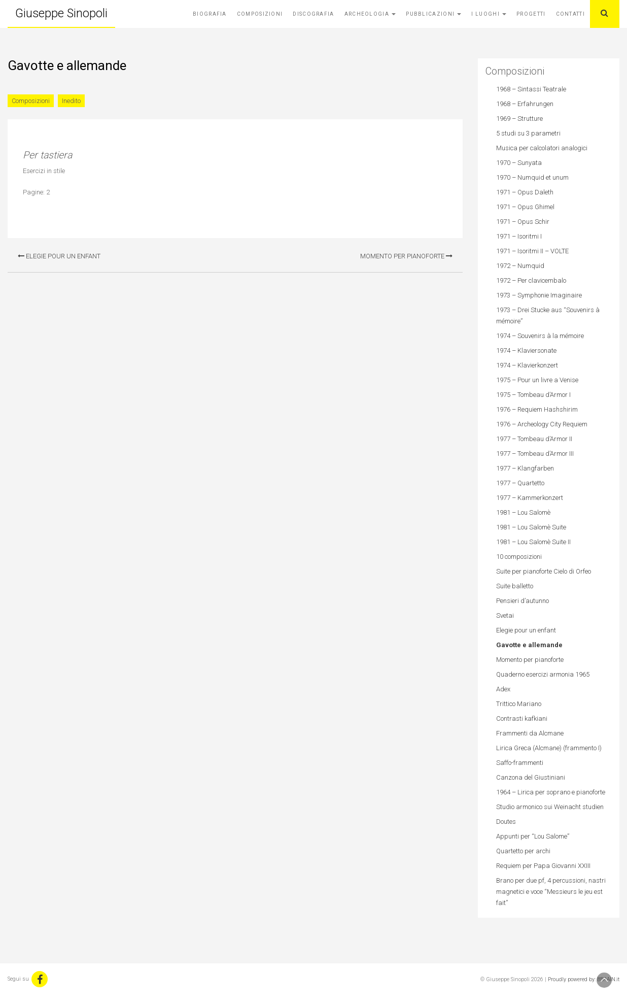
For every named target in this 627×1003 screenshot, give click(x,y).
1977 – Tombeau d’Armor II (534, 439)
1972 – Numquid (520, 266)
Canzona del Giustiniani (530, 777)
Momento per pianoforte (406, 256)
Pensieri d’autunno (522, 601)
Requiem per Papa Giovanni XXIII (543, 866)
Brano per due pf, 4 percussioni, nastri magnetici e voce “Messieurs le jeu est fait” (551, 892)
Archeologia (370, 14)
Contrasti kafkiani (521, 718)
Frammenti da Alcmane (530, 733)
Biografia (210, 14)
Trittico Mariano (518, 704)
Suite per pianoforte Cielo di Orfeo (543, 571)
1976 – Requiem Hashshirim (537, 409)
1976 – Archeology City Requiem (541, 424)
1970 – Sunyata (519, 162)
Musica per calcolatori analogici (541, 148)
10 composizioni (519, 556)
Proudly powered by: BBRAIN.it (583, 979)
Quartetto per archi (523, 851)
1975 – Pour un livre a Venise (537, 380)
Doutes (506, 821)
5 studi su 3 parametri (528, 133)
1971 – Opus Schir (522, 221)
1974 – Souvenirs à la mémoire (540, 336)
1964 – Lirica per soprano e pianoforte (550, 792)
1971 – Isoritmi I (519, 236)
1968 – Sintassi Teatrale (531, 89)
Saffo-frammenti (519, 762)
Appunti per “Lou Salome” (532, 836)
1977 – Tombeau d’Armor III (535, 453)
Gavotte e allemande (529, 645)
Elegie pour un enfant (59, 256)
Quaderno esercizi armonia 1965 (542, 674)
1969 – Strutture (519, 118)
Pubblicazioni (433, 14)
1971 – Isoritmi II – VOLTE (532, 251)
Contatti (570, 14)
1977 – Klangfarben (525, 468)
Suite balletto (514, 586)
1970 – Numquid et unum (532, 177)
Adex (503, 689)
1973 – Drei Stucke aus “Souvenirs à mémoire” (548, 315)
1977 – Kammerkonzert (529, 498)
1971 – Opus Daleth (524, 192)
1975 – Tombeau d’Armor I (533, 394)
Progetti (530, 14)
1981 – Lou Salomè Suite (531, 527)
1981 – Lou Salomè (523, 512)
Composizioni (260, 14)
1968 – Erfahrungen (524, 104)
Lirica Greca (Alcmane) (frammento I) (549, 748)
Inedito (71, 101)
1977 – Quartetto (520, 483)
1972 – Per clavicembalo (531, 280)
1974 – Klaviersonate (526, 350)
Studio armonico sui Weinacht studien (550, 807)
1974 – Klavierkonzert (527, 365)
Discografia (313, 14)
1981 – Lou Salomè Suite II (533, 542)
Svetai (505, 615)
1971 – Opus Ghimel (525, 207)
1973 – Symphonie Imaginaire (539, 295)
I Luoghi (488, 14)
